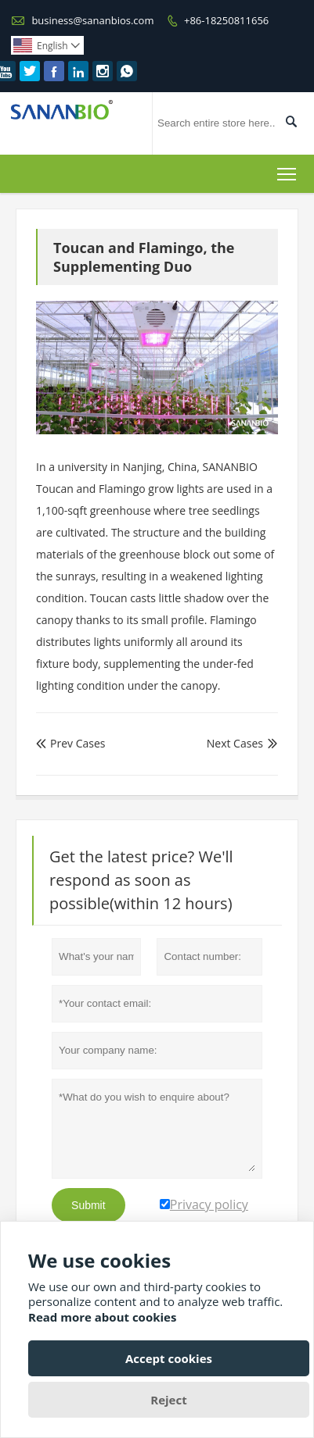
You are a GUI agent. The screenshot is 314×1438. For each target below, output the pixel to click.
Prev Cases (70, 743)
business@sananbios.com (92, 20)
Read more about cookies (102, 1317)
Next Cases (235, 743)
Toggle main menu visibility (287, 171)
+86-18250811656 (226, 20)
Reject (168, 1400)
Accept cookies (168, 1358)
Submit (88, 1205)
